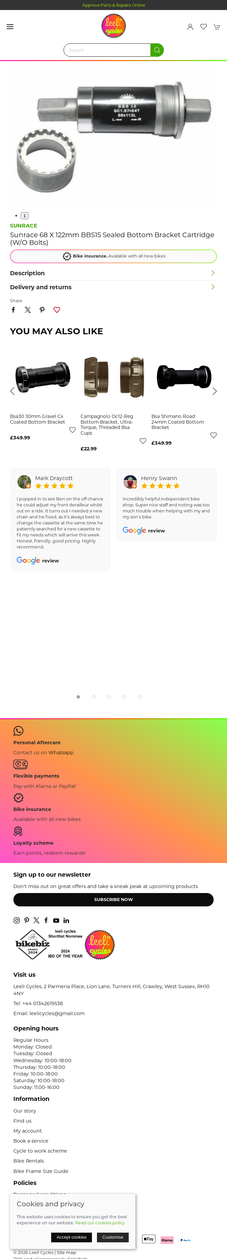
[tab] (78, 697)
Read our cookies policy (100, 1222)
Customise (112, 1237)
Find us (22, 1121)
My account (27, 1131)
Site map (66, 1252)
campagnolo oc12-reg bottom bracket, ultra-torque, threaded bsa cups (107, 425)
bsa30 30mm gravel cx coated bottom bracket (37, 419)
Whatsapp (61, 753)
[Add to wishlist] (72, 430)
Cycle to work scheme (40, 1151)
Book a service (30, 1141)
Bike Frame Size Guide (41, 1171)
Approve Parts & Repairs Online (113, 5)
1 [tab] (24, 215)
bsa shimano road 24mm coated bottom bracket (177, 422)
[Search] (114, 50)
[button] (10, 27)
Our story (24, 1111)
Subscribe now (113, 899)
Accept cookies (71, 1237)
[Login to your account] (190, 27)
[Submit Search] (157, 50)
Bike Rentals (28, 1161)
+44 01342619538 (42, 1003)
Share (16, 300)
